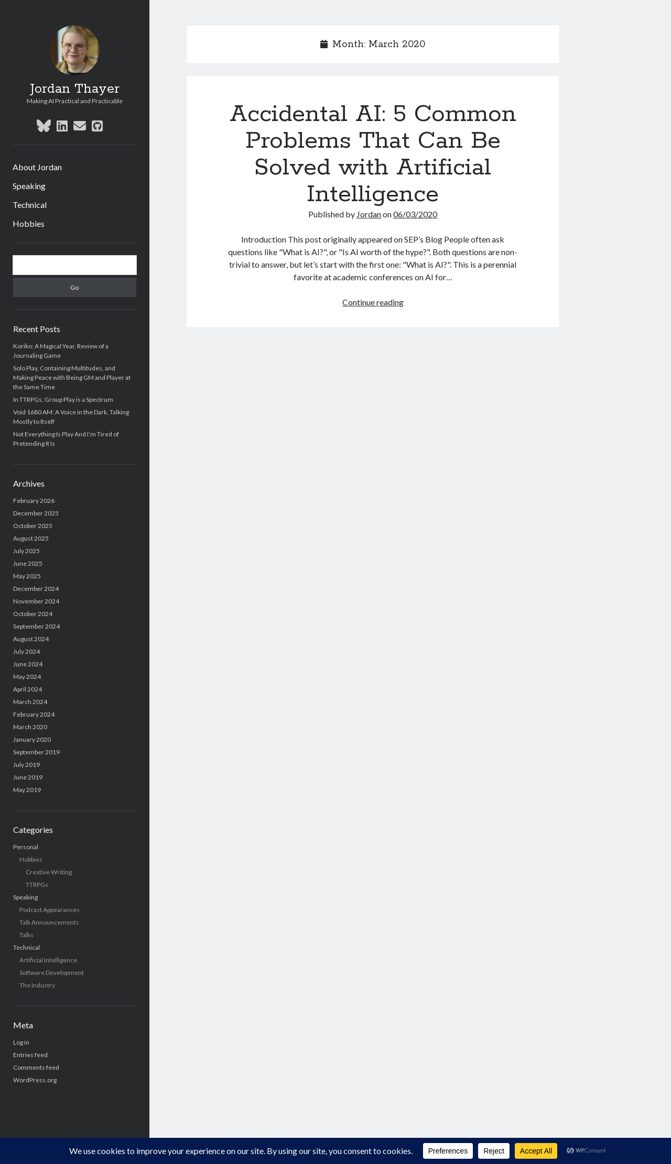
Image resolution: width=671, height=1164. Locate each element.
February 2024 (34, 714)
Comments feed (36, 1067)
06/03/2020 (415, 214)
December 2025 (36, 513)
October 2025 (32, 526)
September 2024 (36, 626)
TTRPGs (37, 884)
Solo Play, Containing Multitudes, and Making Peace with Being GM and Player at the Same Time (72, 377)
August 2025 (31, 538)
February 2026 (34, 500)
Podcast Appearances (49, 910)
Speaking (29, 186)
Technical (30, 205)
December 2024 (36, 588)
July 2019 (26, 764)
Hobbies (29, 223)
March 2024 (30, 702)
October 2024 (32, 614)
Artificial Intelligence (48, 960)
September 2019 (36, 752)
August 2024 (31, 639)
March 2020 (30, 727)
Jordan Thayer (75, 89)
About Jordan (37, 167)
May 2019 (27, 790)
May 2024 (27, 676)
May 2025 (27, 576)
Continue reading (373, 302)
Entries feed (30, 1055)
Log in (21, 1042)
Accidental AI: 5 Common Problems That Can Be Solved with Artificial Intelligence (373, 154)
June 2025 (27, 563)
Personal (25, 847)
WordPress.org (35, 1080)
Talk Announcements (49, 922)
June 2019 (27, 777)
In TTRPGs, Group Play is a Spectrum (63, 399)
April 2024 (27, 689)
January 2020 (32, 739)
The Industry (37, 985)
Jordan (368, 214)
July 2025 (26, 551)
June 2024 (27, 664)
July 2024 (26, 651)
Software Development (51, 972)
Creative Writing (49, 872)
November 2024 (36, 601)
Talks (26, 935)
